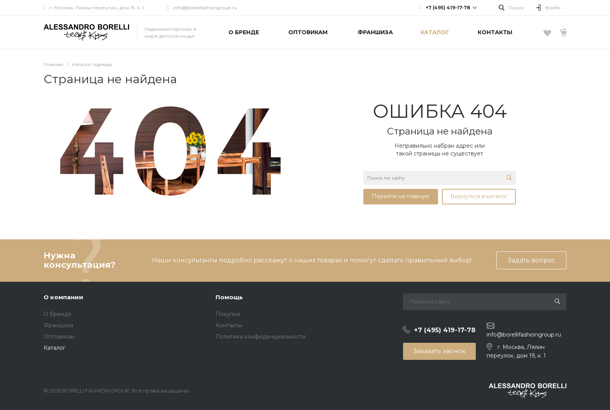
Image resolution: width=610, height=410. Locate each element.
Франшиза (58, 325)
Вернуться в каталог (478, 196)
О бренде (58, 314)
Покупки (228, 314)
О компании (63, 297)
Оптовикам (59, 336)
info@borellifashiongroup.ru (205, 7)
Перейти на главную (400, 196)
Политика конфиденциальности (260, 336)
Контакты (229, 325)
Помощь (229, 297)
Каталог (54, 347)
